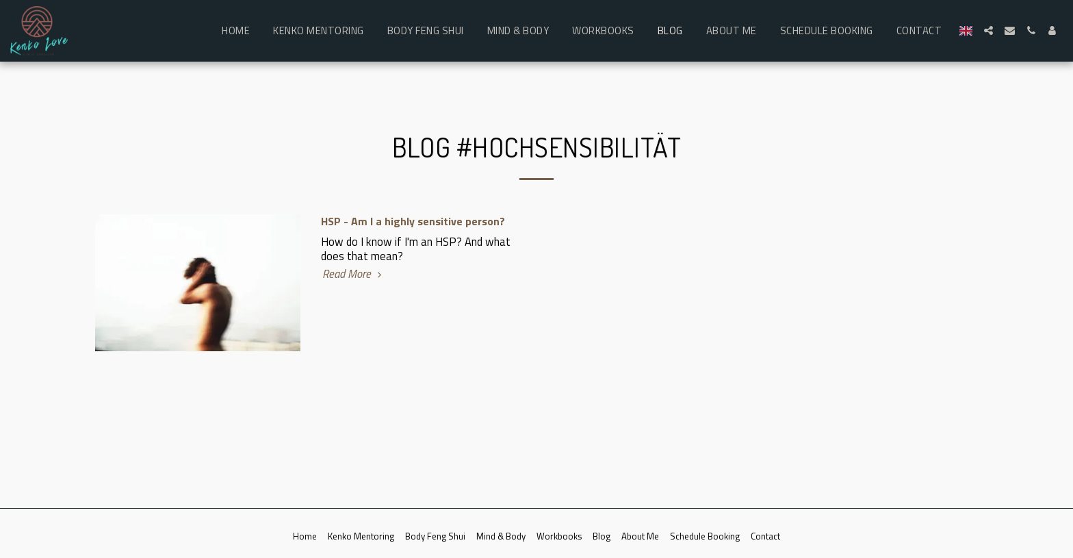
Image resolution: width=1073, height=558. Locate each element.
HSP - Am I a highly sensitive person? (413, 221)
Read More (353, 274)
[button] (988, 30)
